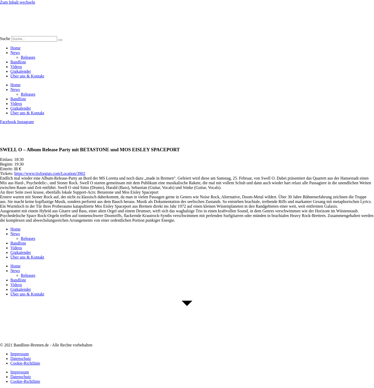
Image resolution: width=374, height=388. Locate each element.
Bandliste (18, 62)
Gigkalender (20, 71)
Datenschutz (20, 358)
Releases (28, 57)
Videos (16, 66)
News (15, 52)
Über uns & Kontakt (27, 76)
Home (15, 48)
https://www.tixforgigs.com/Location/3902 (49, 173)
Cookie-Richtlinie (25, 363)
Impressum (19, 354)
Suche (5, 38)
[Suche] (60, 40)
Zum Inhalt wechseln (17, 2)
